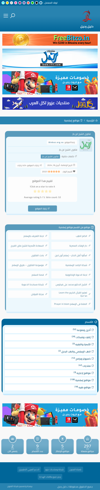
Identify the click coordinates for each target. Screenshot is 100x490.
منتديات (80, 365)
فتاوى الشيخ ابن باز (50, 158)
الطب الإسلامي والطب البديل (72, 353)
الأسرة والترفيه (78, 347)
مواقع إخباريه (78, 371)
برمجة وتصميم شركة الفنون (27, 486)
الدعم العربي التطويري (29, 470)
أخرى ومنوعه (78, 335)
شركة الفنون (75, 470)
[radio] (49, 191)
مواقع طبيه (79, 383)
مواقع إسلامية (73, 120)
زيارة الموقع (43, 205)
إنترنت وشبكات (77, 341)
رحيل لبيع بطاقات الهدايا (50, 477)
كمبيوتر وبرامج (77, 359)
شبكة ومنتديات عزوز (54, 470)
